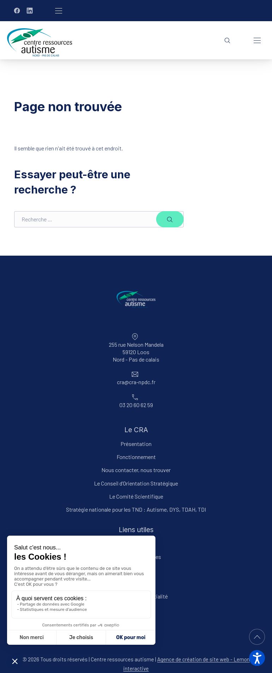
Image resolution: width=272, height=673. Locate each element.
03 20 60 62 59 (136, 404)
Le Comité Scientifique (136, 496)
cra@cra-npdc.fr (136, 382)
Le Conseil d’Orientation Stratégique (136, 483)
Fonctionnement (136, 456)
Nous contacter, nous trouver (136, 469)
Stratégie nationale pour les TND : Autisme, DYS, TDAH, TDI (136, 509)
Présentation (136, 443)
